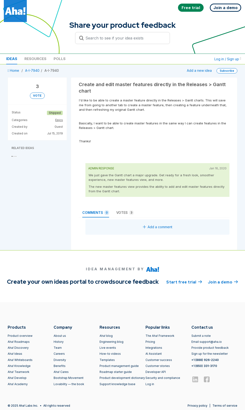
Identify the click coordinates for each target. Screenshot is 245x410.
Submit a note (201, 336)
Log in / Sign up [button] (227, 59)
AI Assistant (153, 353)
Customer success (158, 360)
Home (14, 70)
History (59, 342)
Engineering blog (111, 342)
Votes (125, 212)
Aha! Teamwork (18, 372)
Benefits (60, 366)
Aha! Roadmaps (19, 342)
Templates (107, 360)
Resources (35, 58)
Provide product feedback (210, 347)
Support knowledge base (117, 384)
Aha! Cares (61, 372)
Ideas (11, 58)
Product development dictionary (122, 378)
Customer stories (157, 366)
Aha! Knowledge (19, 366)
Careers (59, 353)
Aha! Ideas (15, 353)
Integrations (153, 347)
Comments (95, 212)
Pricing (150, 342)
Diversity (60, 360)
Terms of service (224, 405)
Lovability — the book (69, 384)
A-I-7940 (32, 70)
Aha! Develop (17, 378)
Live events (108, 347)
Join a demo (223, 281)
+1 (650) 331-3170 (204, 366)
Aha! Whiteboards (20, 360)
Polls (60, 58)
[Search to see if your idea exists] (125, 38)
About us (60, 336)
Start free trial (184, 281)
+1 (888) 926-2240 (205, 360)
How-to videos (110, 353)
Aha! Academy (18, 384)
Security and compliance (162, 378)
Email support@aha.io (206, 342)
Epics (59, 120)
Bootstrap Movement (69, 378)
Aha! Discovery (18, 347)
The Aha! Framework (159, 336)
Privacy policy (197, 405)
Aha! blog (106, 336)
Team (58, 347)
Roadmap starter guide (116, 372)
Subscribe (227, 70)
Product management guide (119, 366)
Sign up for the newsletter (209, 353)
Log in (149, 384)
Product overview (20, 336)
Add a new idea (199, 70)
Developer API (155, 372)
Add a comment (157, 227)
